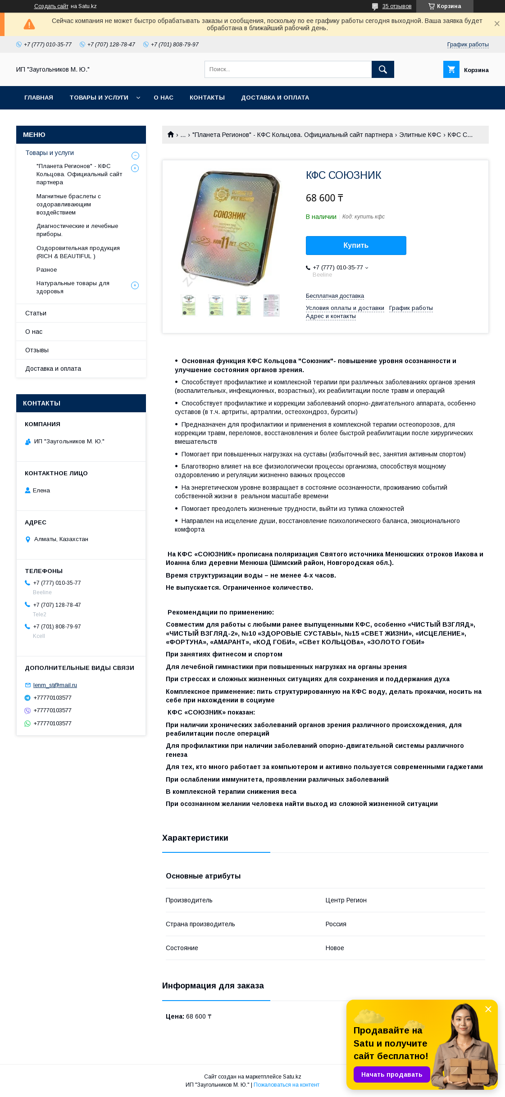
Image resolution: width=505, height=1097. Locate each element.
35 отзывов (397, 6)
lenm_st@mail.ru (55, 685)
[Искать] (383, 69)
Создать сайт (51, 6)
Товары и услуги (98, 97)
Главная (38, 97)
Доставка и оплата (275, 97)
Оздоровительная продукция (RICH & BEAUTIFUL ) (78, 252)
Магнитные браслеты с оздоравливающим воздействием (68, 204)
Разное (46, 269)
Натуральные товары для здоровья (72, 287)
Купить (356, 245)
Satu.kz (292, 1077)
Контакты (207, 97)
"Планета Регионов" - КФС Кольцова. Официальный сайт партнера (292, 134)
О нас (163, 97)
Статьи (35, 313)
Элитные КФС (420, 134)
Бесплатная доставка (335, 295)
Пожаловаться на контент (286, 1085)
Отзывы (37, 350)
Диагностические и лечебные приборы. (77, 230)
